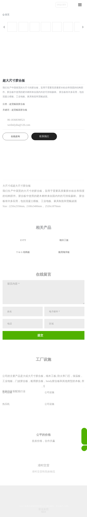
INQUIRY (61, 5)
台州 (66, 506)
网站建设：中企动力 (54, 506)
